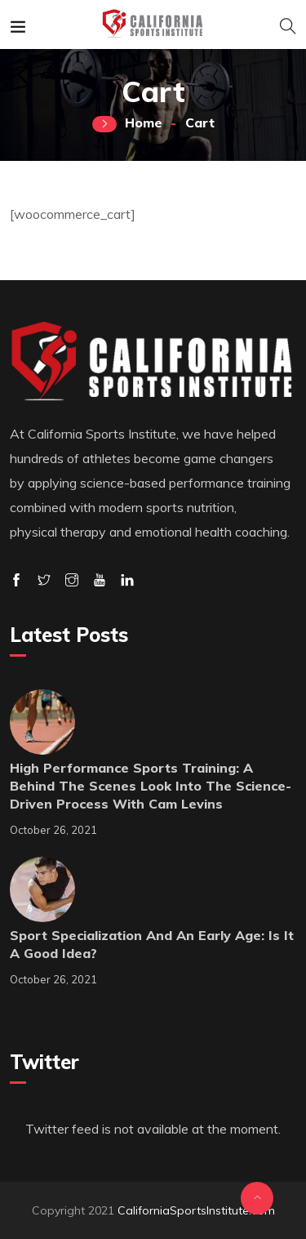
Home (143, 122)
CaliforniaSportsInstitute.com (196, 1210)
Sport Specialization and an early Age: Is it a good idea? (152, 944)
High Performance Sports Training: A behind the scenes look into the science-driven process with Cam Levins (150, 786)
